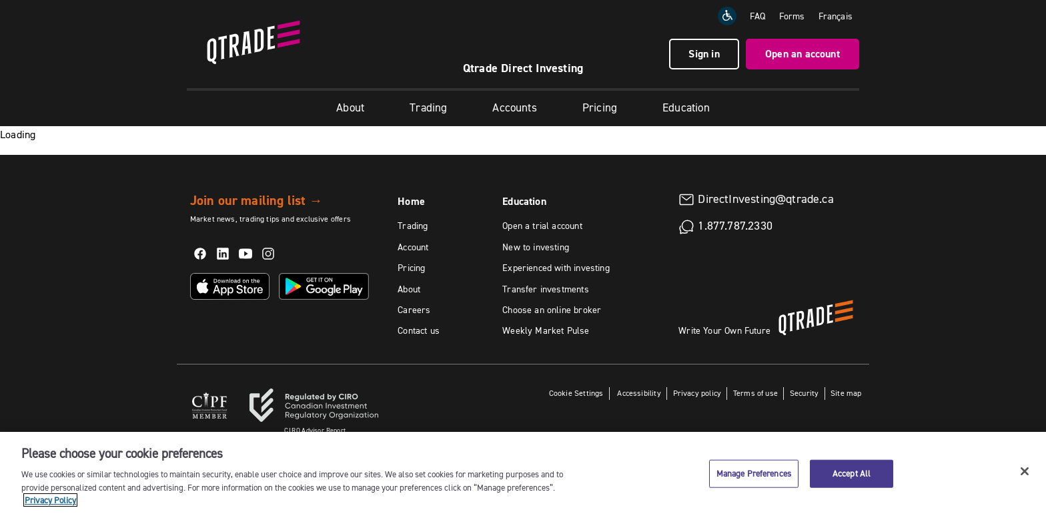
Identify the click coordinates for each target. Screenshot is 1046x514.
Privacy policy (697, 393)
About (350, 107)
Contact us (419, 330)
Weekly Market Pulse (545, 330)
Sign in (703, 54)
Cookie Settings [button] (576, 393)
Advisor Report (315, 430)
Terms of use (755, 393)
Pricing (599, 107)
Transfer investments (545, 289)
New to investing (535, 247)
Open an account (802, 54)
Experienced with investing (556, 268)
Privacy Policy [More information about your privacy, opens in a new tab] (50, 500)
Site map (846, 393)
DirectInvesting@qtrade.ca (766, 199)
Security (804, 393)
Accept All (852, 473)
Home (411, 201)
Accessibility (638, 393)
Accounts (514, 107)
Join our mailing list (256, 200)
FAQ (758, 16)
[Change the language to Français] (836, 16)
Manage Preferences (753, 473)
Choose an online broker (551, 310)
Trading (428, 107)
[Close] (1024, 471)
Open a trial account (542, 226)
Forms (792, 16)
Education (686, 107)
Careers (414, 310)
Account (413, 247)
